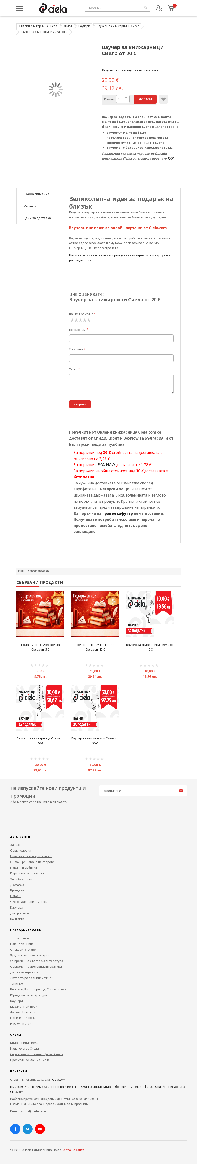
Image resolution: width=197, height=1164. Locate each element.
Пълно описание (36, 194)
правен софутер (117, 513)
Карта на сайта (73, 1150)
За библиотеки (21, 879)
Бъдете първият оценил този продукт (130, 70)
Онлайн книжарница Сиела (38, 26)
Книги (68, 26)
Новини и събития (23, 868)
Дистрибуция (19, 913)
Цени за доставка (37, 218)
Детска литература (24, 972)
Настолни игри (20, 1023)
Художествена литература (29, 955)
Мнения (29, 206)
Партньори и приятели (27, 873)
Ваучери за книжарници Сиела (118, 26)
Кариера (16, 907)
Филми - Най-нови (23, 1012)
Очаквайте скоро (23, 949)
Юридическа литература (28, 995)
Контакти (17, 919)
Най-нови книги (21, 944)
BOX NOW (106, 464)
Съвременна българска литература (36, 961)
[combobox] (117, 8)
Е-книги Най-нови (23, 1018)
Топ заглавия (19, 938)
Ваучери (84, 26)
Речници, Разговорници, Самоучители (38, 989)
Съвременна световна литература (36, 966)
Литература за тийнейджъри (31, 978)
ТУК (170, 158)
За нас (15, 845)
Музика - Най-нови (23, 1006)
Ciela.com (58, 1079)
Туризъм (16, 984)
